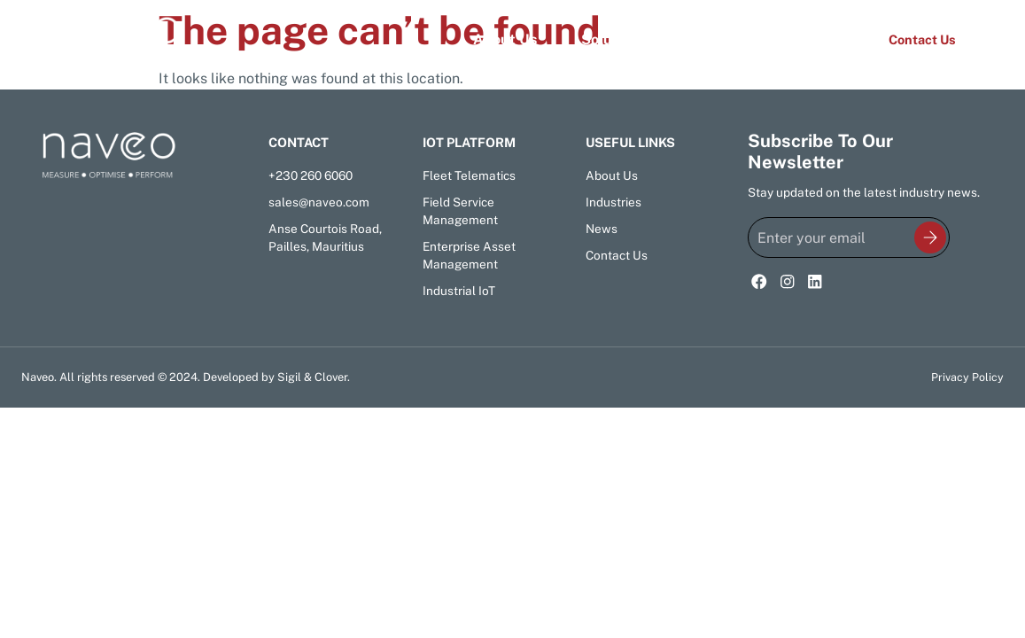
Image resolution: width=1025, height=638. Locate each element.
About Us (505, 39)
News (821, 39)
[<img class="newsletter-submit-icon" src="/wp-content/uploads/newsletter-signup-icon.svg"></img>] (930, 238)
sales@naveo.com (318, 202)
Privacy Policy (967, 377)
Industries (723, 39)
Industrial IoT (459, 291)
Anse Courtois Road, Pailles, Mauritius (325, 237)
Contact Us (617, 255)
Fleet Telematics (469, 175)
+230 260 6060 (310, 175)
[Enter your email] (848, 237)
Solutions (613, 39)
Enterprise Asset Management (469, 255)
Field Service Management (460, 211)
